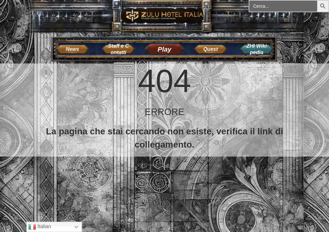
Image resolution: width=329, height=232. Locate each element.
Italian (39, 227)
